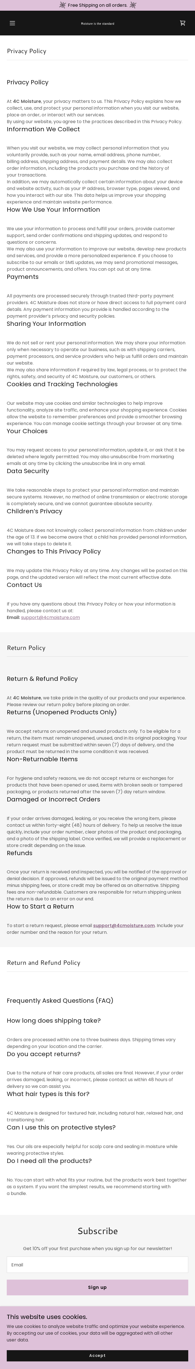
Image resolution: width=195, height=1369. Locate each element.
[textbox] (97, 1265)
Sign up (97, 1287)
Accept (97, 1363)
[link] (97, 23)
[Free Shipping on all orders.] (97, 5)
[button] (20, 23)
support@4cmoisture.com (50, 617)
